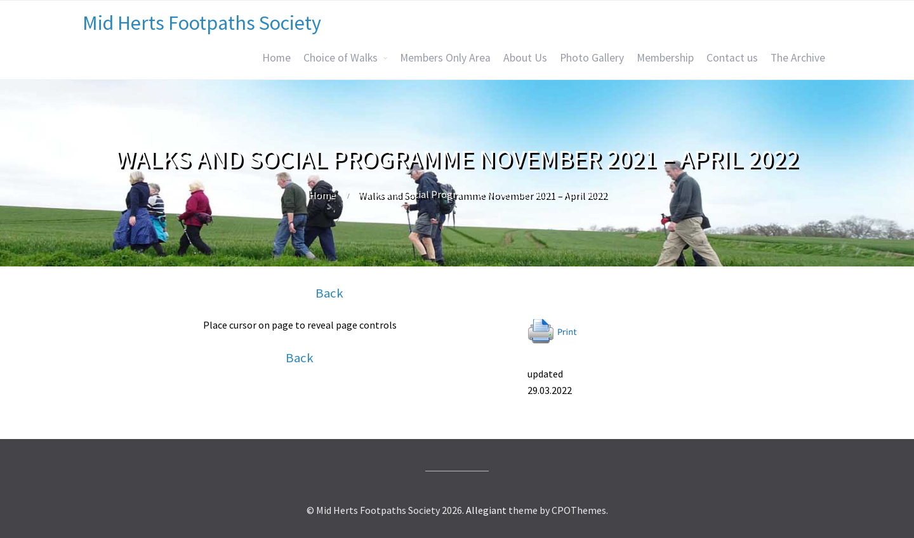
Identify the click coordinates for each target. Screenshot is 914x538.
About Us (525, 58)
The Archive (798, 58)
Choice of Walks (340, 58)
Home (276, 58)
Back (329, 293)
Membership (665, 58)
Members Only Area (445, 58)
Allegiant (486, 510)
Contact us (732, 58)
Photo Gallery (592, 58)
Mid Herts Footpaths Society (202, 23)
